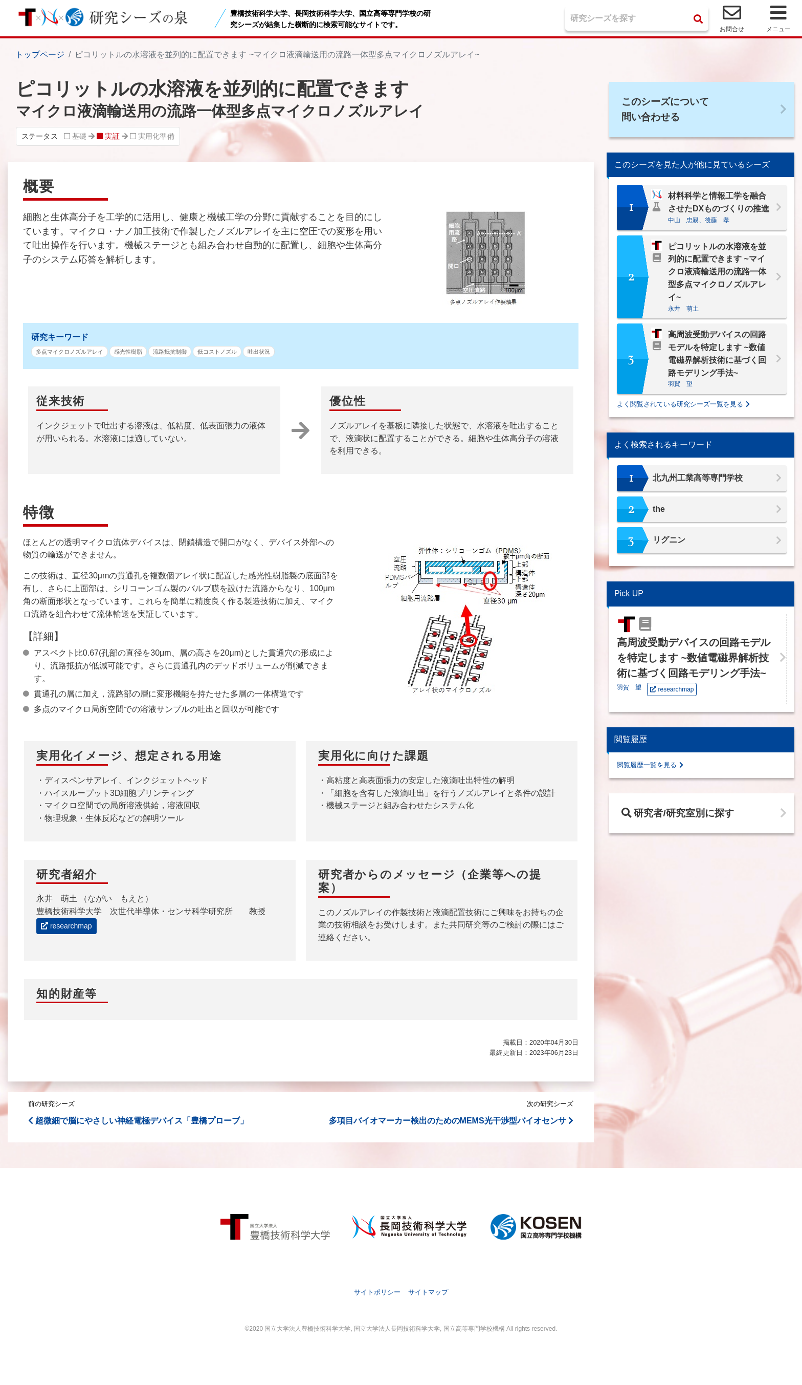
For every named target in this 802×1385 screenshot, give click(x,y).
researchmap (66, 926)
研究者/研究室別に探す (681, 816)
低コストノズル (217, 352)
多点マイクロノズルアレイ (69, 352)
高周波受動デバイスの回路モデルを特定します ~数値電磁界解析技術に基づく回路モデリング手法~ (693, 660)
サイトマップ (428, 1292)
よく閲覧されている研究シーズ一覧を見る (680, 406)
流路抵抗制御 (170, 352)
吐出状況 (259, 352)
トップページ (39, 54)
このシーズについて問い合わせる (668, 110)
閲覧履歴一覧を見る (647, 767)
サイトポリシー (377, 1292)
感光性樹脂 (128, 352)
